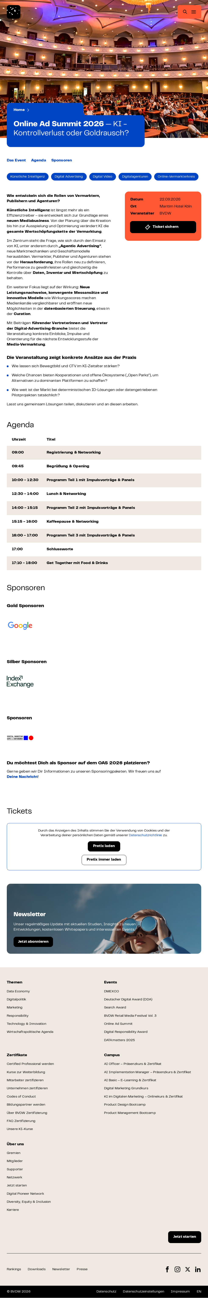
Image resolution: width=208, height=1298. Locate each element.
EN (199, 1291)
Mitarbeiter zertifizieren (25, 1080)
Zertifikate (17, 1055)
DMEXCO (111, 991)
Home (19, 110)
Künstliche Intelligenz (27, 176)
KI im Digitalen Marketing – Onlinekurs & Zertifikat (143, 1096)
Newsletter (61, 1269)
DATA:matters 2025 (119, 1040)
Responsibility (17, 1015)
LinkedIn (197, 1269)
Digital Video (103, 176)
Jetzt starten (17, 1185)
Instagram (177, 1269)
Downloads (36, 1269)
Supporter (15, 1169)
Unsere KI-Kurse (20, 1129)
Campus (112, 1055)
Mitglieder (15, 1161)
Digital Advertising (69, 176)
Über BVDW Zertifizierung (27, 1113)
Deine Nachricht (22, 777)
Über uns (15, 1144)
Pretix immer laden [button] (104, 859)
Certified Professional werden (30, 1064)
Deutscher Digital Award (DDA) (128, 999)
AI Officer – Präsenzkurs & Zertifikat (133, 1064)
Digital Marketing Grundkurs (126, 1088)
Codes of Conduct (21, 1096)
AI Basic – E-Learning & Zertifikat (130, 1080)
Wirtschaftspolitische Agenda (30, 1032)
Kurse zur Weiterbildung (26, 1072)
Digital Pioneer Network (25, 1193)
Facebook (167, 1269)
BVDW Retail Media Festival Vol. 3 (130, 1015)
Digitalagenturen (135, 176)
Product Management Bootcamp (130, 1113)
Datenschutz (106, 1291)
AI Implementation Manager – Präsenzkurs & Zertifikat (147, 1072)
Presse (82, 1269)
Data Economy (18, 991)
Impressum (180, 1291)
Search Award (115, 1007)
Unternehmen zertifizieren (27, 1088)
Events (38, 110)
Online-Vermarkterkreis (176, 176)
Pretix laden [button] (104, 846)
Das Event (16, 160)
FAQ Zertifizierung (21, 1121)
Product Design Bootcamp (125, 1104)
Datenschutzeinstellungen (143, 1291)
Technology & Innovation (26, 1023)
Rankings (14, 1269)
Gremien (13, 1153)
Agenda (38, 160)
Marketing (14, 1007)
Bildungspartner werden (26, 1104)
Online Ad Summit (118, 1023)
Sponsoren (61, 160)
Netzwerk (14, 1177)
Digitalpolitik (16, 999)
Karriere (13, 1210)
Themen (14, 982)
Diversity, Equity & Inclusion (29, 1202)
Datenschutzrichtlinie (145, 835)
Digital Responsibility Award (126, 1032)
